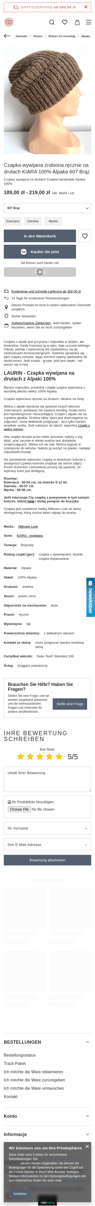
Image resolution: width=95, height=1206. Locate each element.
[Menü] (89, 22)
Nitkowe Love (28, 526)
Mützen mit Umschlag (62, 36)
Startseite (21, 36)
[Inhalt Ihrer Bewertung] (47, 779)
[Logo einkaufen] (9, 22)
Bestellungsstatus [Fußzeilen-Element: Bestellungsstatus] (19, 1055)
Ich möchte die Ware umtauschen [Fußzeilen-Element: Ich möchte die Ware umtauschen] (34, 1088)
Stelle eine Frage (69, 704)
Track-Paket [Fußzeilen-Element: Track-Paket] (15, 1063)
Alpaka (85, 36)
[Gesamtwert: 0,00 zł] (77, 22)
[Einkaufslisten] (64, 22)
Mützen (37, 36)
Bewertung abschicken (47, 860)
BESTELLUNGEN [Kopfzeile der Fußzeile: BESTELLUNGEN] (22, 1042)
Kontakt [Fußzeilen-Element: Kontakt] (10, 1097)
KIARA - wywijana (30, 536)
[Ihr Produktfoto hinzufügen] (41, 809)
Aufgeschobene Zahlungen (31, 323)
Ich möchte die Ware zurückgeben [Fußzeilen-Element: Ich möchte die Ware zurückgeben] (34, 1080)
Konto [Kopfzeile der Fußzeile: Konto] (10, 1116)
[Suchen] (52, 22)
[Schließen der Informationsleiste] (85, 7)
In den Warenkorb (40, 236)
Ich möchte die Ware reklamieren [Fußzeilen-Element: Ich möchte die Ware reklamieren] (33, 1072)
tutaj (30, 501)
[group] (47, 103)
